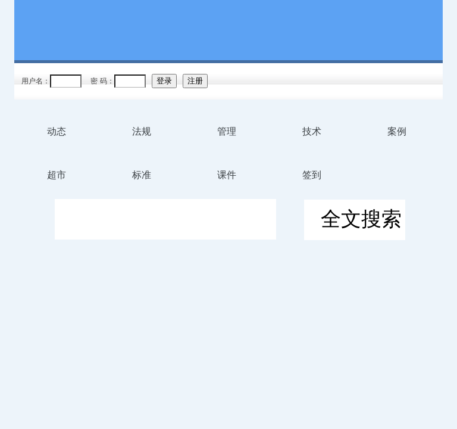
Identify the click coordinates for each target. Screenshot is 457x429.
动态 (56, 131)
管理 (226, 131)
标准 (141, 175)
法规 (141, 131)
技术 (311, 131)
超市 (56, 175)
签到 (311, 175)
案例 (396, 131)
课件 (226, 175)
